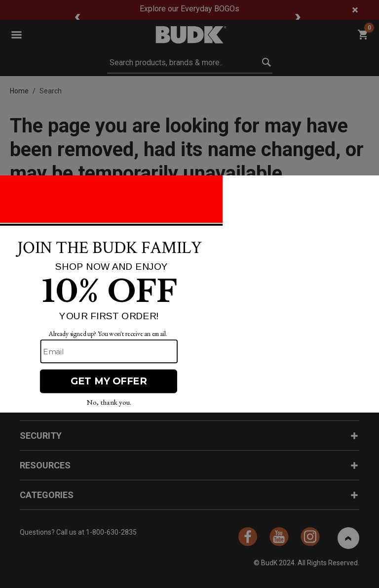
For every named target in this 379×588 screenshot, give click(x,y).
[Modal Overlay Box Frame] (189, 294)
